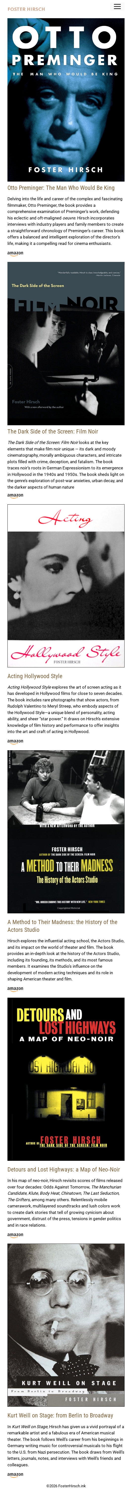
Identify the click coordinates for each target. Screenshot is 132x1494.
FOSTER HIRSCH (26, 9)
